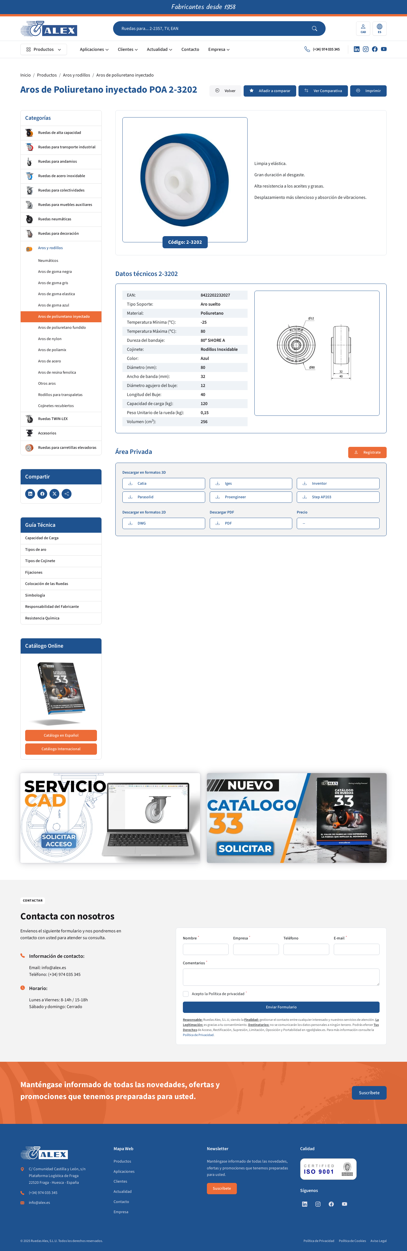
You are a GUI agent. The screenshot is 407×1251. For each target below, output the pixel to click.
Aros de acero (49, 361)
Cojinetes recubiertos (56, 406)
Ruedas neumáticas (48, 219)
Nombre (190, 938)
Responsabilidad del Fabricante (52, 607)
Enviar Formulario (281, 1007)
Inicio (25, 75)
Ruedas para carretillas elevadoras (60, 448)
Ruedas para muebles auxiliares (58, 205)
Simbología (35, 595)
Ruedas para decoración (52, 234)
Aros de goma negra (55, 272)
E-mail (339, 938)
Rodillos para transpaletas (60, 395)
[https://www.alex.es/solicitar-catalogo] (297, 818)
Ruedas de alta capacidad (53, 133)
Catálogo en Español (61, 735)
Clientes (125, 49)
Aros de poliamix (52, 350)
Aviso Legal (379, 1241)
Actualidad (157, 49)
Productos (40, 49)
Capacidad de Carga (42, 538)
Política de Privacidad (198, 1035)
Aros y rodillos (76, 75)
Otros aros (47, 383)
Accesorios (40, 433)
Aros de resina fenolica (57, 372)
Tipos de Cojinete (40, 561)
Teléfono (290, 938)
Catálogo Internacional (61, 749)
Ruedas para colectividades (55, 190)
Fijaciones (33, 572)
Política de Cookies (352, 1241)
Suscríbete (369, 1093)
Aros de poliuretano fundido (62, 327)
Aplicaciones (92, 49)
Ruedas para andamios (51, 162)
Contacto (190, 49)
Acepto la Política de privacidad (218, 994)
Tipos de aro (35, 549)
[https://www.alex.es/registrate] (110, 818)
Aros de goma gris (53, 283)
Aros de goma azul (53, 305)
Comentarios (194, 963)
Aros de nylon (50, 339)
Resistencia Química (42, 618)
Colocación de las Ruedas (46, 584)
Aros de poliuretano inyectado (125, 75)
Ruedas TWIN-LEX (46, 419)
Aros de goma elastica (56, 294)
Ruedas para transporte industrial (60, 147)
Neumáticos (48, 261)
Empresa (216, 49)
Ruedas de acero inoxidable (55, 176)
